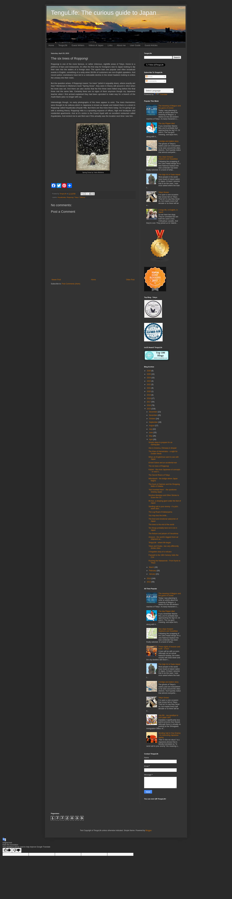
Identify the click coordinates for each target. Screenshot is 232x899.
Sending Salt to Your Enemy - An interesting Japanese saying (169, 735)
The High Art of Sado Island (169, 175)
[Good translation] (7, 850)
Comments (151, 81)
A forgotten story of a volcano (160, 552)
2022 (149, 384)
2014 (149, 578)
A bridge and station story (168, 141)
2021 (149, 388)
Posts (149, 77)
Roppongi (70, 197)
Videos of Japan (95, 45)
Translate (160, 94)
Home (51, 45)
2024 (149, 378)
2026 (149, 371)
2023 (149, 381)
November (153, 415)
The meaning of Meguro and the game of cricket (169, 107)
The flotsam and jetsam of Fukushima (163, 534)
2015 (149, 409)
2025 (149, 374)
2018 (149, 398)
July (151, 429)
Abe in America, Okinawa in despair (163, 448)
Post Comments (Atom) (71, 284)
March (151, 567)
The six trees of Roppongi (159, 466)
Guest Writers (78, 45)
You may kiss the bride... (158, 515)
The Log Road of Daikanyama (160, 512)
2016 (149, 405)
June (151, 432)
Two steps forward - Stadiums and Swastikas (168, 158)
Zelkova (82, 197)
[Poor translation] (16, 850)
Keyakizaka (62, 197)
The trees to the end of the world (161, 525)
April (151, 439)
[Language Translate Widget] (159, 90)
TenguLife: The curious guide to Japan (103, 12)
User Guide (135, 45)
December (153, 412)
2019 (149, 395)
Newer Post (56, 280)
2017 (149, 402)
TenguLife (62, 45)
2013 (149, 582)
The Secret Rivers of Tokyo (159, 475)
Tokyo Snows (163, 192)
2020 (149, 391)
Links (110, 45)
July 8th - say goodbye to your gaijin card (168, 716)
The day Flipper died (166, 123)
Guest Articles (151, 45)
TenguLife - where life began (160, 543)
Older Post (130, 280)
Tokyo (76, 197)
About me (121, 45)
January (152, 574)
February (153, 571)
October (152, 419)
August (152, 426)
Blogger (148, 830)
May (151, 436)
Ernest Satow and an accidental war (163, 463)
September (153, 422)
